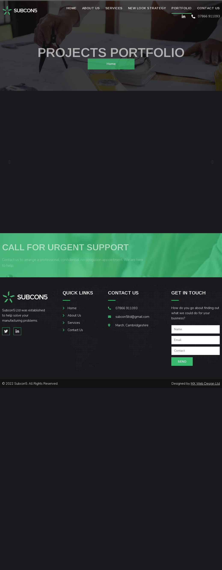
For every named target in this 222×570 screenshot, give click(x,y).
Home (72, 8)
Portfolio (182, 8)
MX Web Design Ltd (205, 383)
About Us (91, 8)
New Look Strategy (147, 8)
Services (114, 8)
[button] (9, 162)
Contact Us (208, 8)
